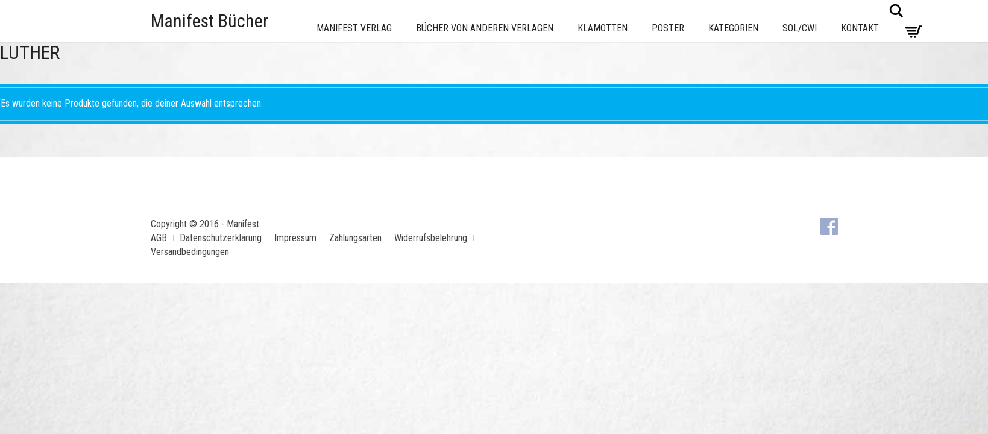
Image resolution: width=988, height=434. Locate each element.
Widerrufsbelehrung (430, 238)
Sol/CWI (799, 28)
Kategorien (733, 28)
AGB (159, 238)
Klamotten (602, 28)
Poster (668, 28)
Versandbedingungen (190, 251)
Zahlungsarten (355, 238)
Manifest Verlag (354, 28)
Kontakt (860, 28)
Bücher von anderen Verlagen (484, 28)
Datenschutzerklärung (221, 238)
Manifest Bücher (209, 20)
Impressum (295, 238)
